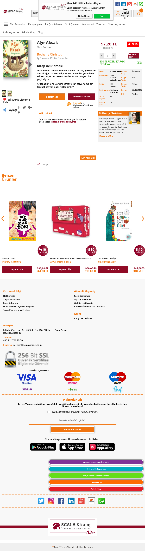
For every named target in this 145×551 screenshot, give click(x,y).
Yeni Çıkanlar (72, 24)
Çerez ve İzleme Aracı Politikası (89, 306)
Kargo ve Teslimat (83, 318)
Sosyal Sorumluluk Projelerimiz (96, 475)
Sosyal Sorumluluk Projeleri (17, 310)
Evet (102, 16)
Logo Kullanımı (10, 303)
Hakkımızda (9, 296)
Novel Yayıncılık (116, 24)
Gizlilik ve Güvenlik (83, 303)
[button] (142, 218)
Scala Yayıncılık (10, 32)
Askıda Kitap (28, 32)
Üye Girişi (125, 11)
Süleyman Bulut (107, 262)
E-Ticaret (63, 547)
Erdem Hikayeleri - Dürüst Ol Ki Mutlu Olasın (70, 259)
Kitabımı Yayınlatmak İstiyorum (96, 462)
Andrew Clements (11, 262)
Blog (40, 32)
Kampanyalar (35, 24)
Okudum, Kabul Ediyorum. (72, 412)
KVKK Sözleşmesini (61, 411)
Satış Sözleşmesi (82, 296)
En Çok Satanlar (54, 24)
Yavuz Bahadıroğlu (60, 262)
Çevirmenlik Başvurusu (96, 469)
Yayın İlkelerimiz (11, 299)
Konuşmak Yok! (9, 259)
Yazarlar (100, 24)
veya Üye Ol (125, 16)
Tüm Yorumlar (88, 157)
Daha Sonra (84, 16)
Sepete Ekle (132, 56)
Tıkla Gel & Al (96, 482)
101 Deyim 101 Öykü (107, 259)
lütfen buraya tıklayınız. (63, 121)
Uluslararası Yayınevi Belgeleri (18, 306)
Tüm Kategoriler (13, 24)
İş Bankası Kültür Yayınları (53, 58)
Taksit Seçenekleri (81, 96)
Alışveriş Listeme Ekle (16, 100)
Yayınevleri (88, 24)
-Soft (55, 547)
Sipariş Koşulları (82, 299)
